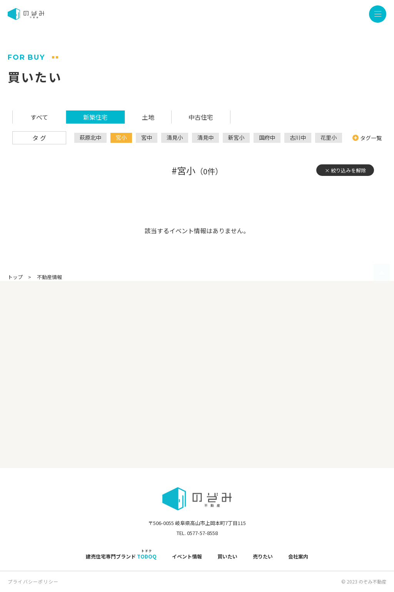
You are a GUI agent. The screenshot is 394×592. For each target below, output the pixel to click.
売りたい (263, 556)
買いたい (227, 556)
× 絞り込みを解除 (345, 170)
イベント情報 (187, 556)
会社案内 (298, 556)
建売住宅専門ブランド (121, 556)
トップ (15, 277)
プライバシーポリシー (33, 581)
